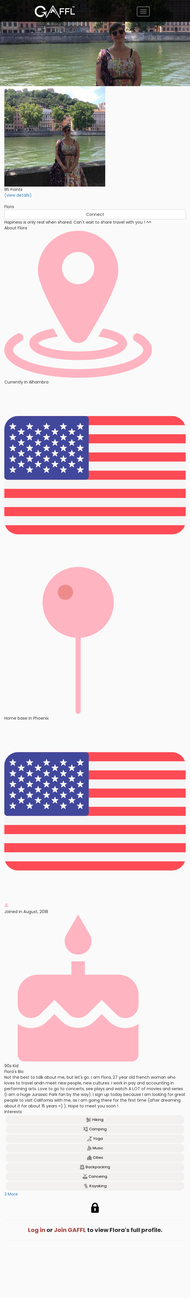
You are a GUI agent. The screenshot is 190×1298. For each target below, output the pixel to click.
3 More (11, 1194)
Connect (95, 214)
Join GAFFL (70, 1230)
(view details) (18, 195)
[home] (54, 11)
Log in (36, 1230)
